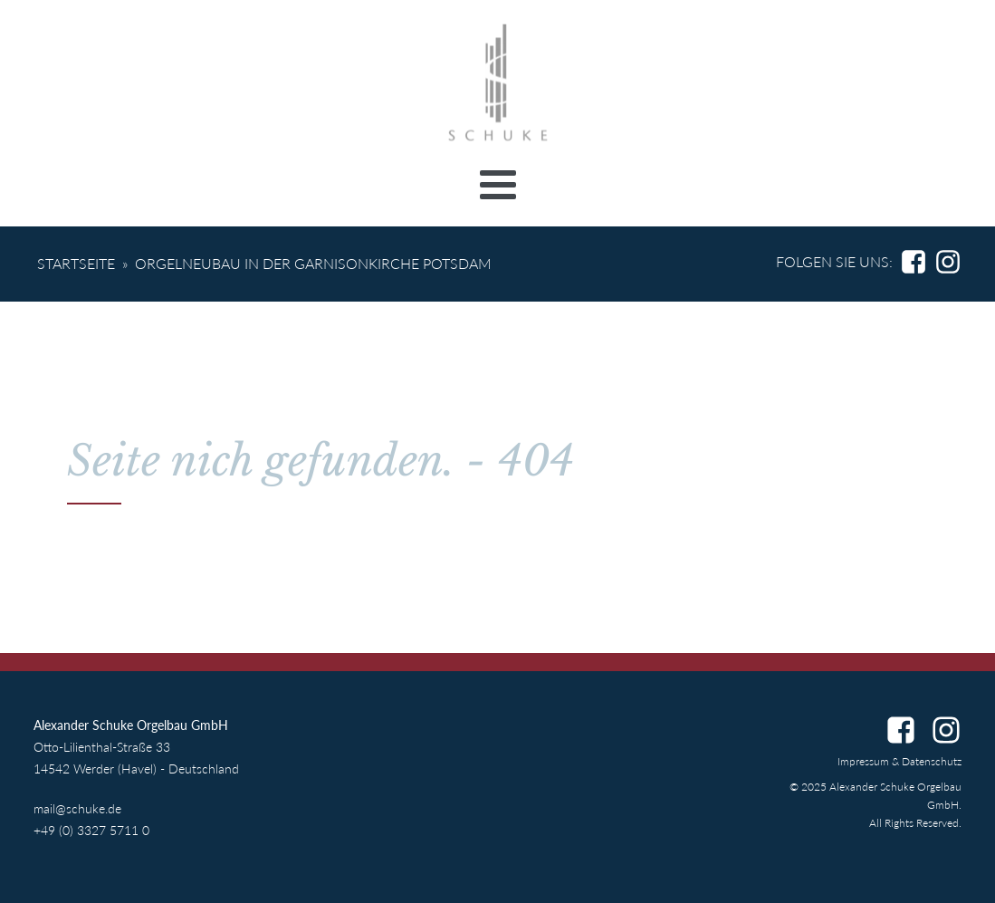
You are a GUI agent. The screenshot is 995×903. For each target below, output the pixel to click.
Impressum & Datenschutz (899, 761)
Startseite (76, 263)
